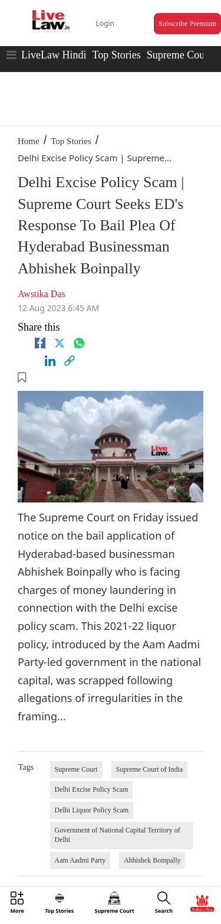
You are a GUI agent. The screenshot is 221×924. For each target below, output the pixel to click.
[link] (69, 360)
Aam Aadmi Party (80, 860)
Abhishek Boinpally (152, 860)
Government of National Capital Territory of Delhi (117, 835)
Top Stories (116, 55)
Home (28, 141)
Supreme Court (179, 55)
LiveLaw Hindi (53, 55)
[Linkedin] (50, 360)
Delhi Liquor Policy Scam (92, 810)
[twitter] (59, 343)
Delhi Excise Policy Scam (91, 789)
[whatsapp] (79, 343)
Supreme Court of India (149, 769)
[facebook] (40, 343)
